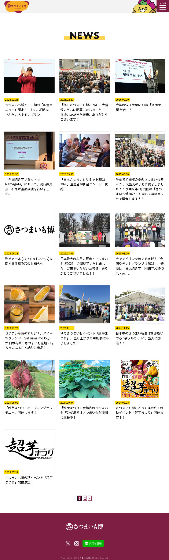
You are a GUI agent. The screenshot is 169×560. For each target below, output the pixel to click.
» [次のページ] (89, 498)
